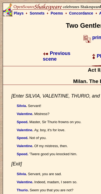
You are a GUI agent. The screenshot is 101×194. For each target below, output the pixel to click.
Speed (22, 122)
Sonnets (37, 13)
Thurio (22, 190)
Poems (57, 13)
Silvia (21, 106)
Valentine (24, 114)
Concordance (81, 13)
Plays (19, 13)
